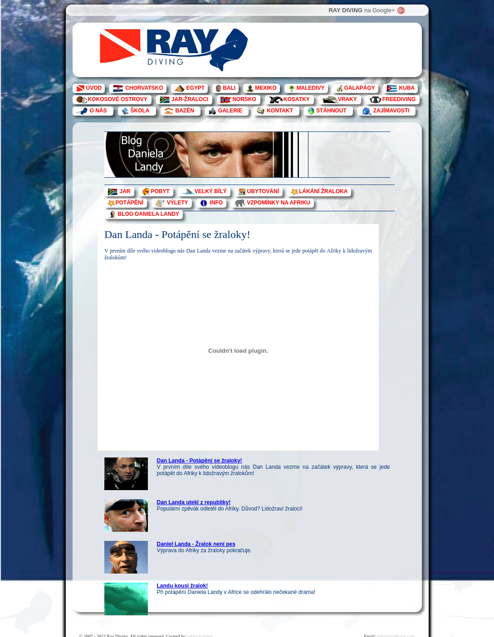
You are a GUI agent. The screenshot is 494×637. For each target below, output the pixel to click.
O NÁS (98, 110)
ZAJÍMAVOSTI (391, 110)
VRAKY (347, 99)
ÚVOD (94, 88)
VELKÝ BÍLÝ (211, 191)
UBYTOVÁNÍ (263, 191)
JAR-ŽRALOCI (189, 99)
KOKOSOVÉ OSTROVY (117, 99)
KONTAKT (280, 110)
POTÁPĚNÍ (129, 202)
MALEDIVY (311, 88)
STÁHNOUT (331, 110)
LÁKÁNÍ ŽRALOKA (323, 191)
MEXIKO (265, 88)
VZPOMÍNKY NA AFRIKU (278, 202)
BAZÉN (185, 110)
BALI (229, 88)
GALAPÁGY (359, 88)
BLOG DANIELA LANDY (149, 214)
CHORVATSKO (144, 88)
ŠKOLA (140, 110)
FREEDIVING (399, 99)
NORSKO (244, 99)
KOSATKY (297, 99)
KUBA (407, 88)
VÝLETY (177, 202)
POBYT (160, 191)
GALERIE (230, 110)
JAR (125, 191)
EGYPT (195, 88)
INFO (216, 202)
